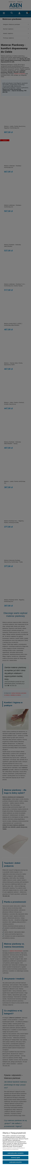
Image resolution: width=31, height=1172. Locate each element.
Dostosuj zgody (15, 1157)
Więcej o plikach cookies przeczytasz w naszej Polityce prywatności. (14, 1148)
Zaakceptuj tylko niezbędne (15, 1153)
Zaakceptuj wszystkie (15, 1162)
